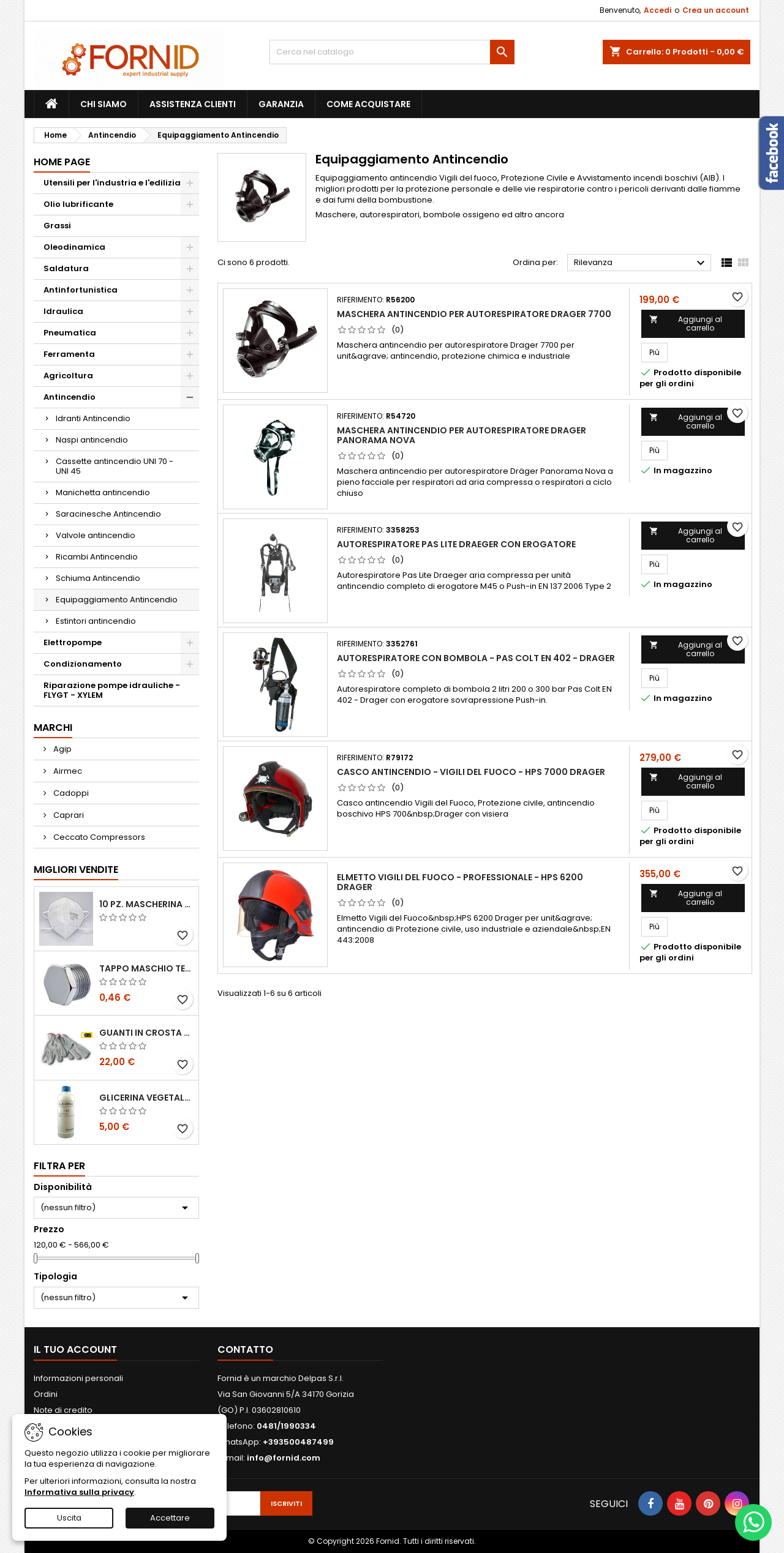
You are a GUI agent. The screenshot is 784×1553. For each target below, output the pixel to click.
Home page (62, 162)
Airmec (66, 771)
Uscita (69, 1518)
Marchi (53, 727)
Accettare (170, 1518)
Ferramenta (69, 354)
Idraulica (63, 311)
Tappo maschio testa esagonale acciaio (146, 968)
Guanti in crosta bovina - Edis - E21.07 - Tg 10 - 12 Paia (146, 1033)
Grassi (57, 225)
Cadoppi (70, 793)
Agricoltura (68, 375)
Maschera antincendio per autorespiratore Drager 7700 (474, 314)
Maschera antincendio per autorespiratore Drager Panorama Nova (461, 435)
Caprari (67, 815)
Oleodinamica (74, 247)
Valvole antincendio (95, 535)
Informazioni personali (78, 1378)
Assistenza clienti (192, 104)
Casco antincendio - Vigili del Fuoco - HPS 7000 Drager (471, 772)
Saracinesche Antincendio (108, 514)
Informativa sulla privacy (79, 1492)
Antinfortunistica (80, 290)
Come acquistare (368, 104)
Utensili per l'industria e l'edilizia (112, 183)
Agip (61, 749)
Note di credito (63, 1410)
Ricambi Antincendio (97, 557)
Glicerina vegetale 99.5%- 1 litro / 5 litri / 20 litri (146, 1097)
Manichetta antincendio (103, 492)
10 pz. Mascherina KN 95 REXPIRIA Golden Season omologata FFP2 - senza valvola (146, 904)
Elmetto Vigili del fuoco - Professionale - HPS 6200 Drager (460, 882)
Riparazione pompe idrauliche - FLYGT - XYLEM (111, 690)
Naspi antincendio (92, 440)
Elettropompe (72, 642)
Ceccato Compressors (98, 837)
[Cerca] (392, 52)
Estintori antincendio (96, 621)
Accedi (657, 10)
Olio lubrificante (78, 204)
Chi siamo (103, 104)
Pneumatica (69, 333)
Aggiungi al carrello (685, 323)
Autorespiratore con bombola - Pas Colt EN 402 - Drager (476, 658)
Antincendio (69, 397)
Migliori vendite (76, 870)
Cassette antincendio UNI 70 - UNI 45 (114, 466)
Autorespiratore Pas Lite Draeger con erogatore (456, 544)
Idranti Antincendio (93, 418)
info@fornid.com (283, 1458)
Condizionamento (82, 664)
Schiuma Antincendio (98, 578)
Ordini (46, 1394)
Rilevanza (641, 263)
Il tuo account (75, 1349)
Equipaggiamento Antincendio (117, 599)
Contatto (245, 1349)
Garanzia (281, 104)
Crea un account (715, 10)
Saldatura (66, 268)
